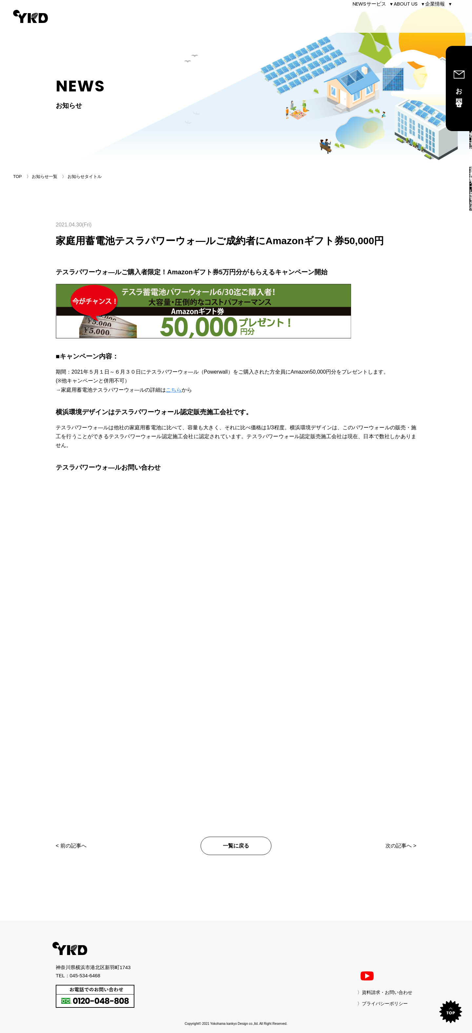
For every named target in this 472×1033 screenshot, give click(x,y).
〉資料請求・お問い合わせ (384, 992)
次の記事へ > (400, 845)
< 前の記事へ (71, 845)
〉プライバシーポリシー (382, 1003)
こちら (174, 390)
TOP (17, 176)
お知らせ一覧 (44, 176)
